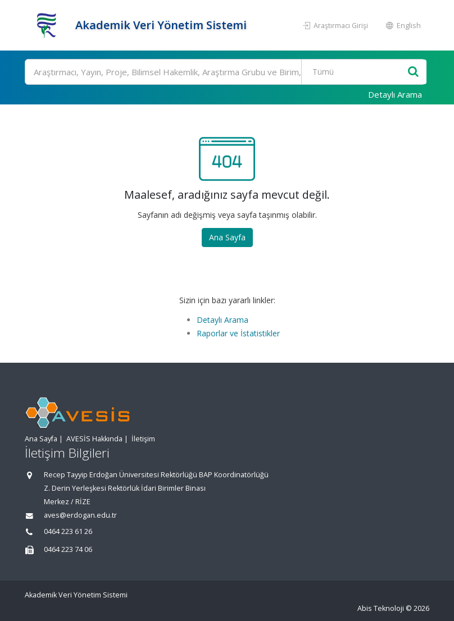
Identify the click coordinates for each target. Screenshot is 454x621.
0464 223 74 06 (68, 549)
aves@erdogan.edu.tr (80, 515)
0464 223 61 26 (68, 531)
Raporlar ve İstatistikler (238, 333)
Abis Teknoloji (380, 608)
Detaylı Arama (395, 94)
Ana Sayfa (227, 237)
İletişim (143, 439)
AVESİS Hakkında (94, 439)
